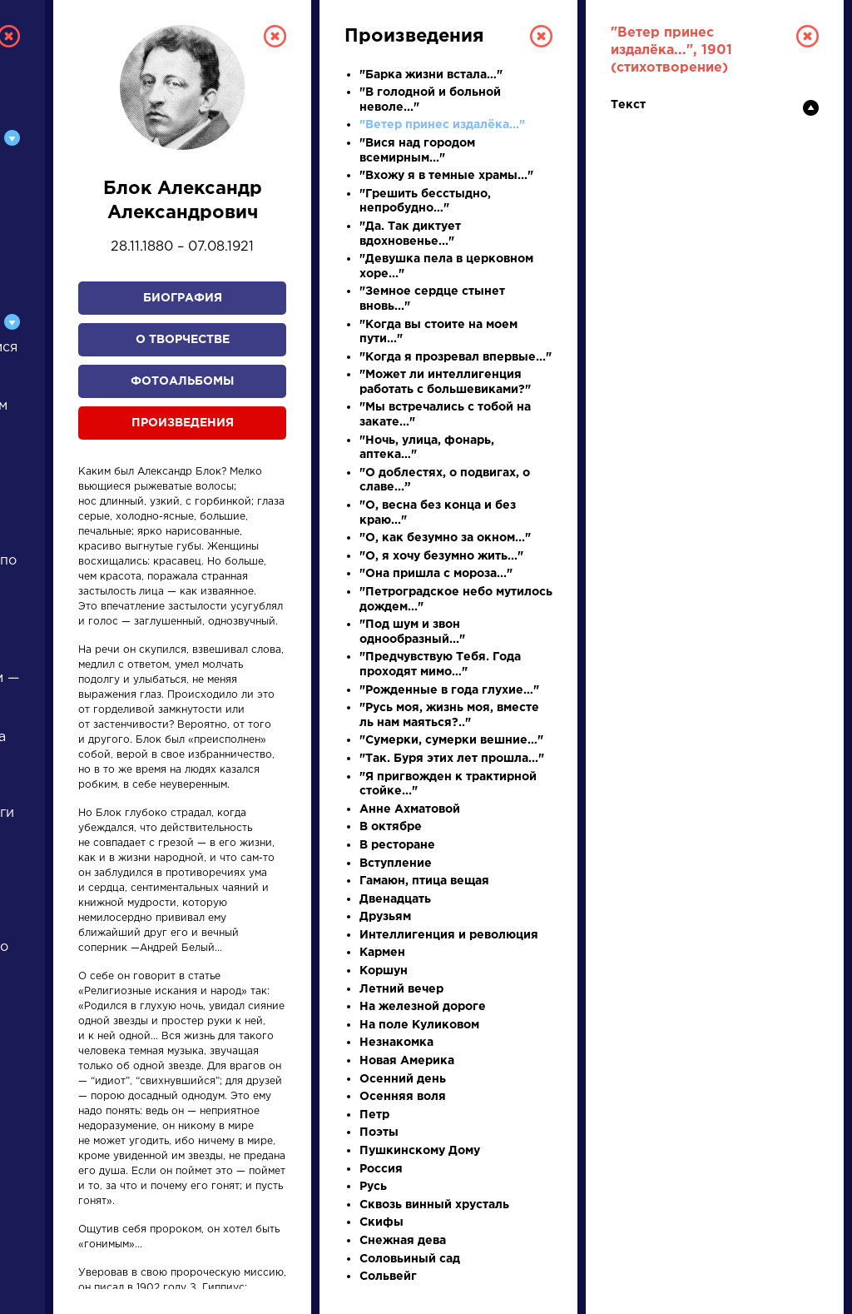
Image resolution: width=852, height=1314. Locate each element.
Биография (182, 298)
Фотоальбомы (182, 381)
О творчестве (183, 340)
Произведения (182, 423)
